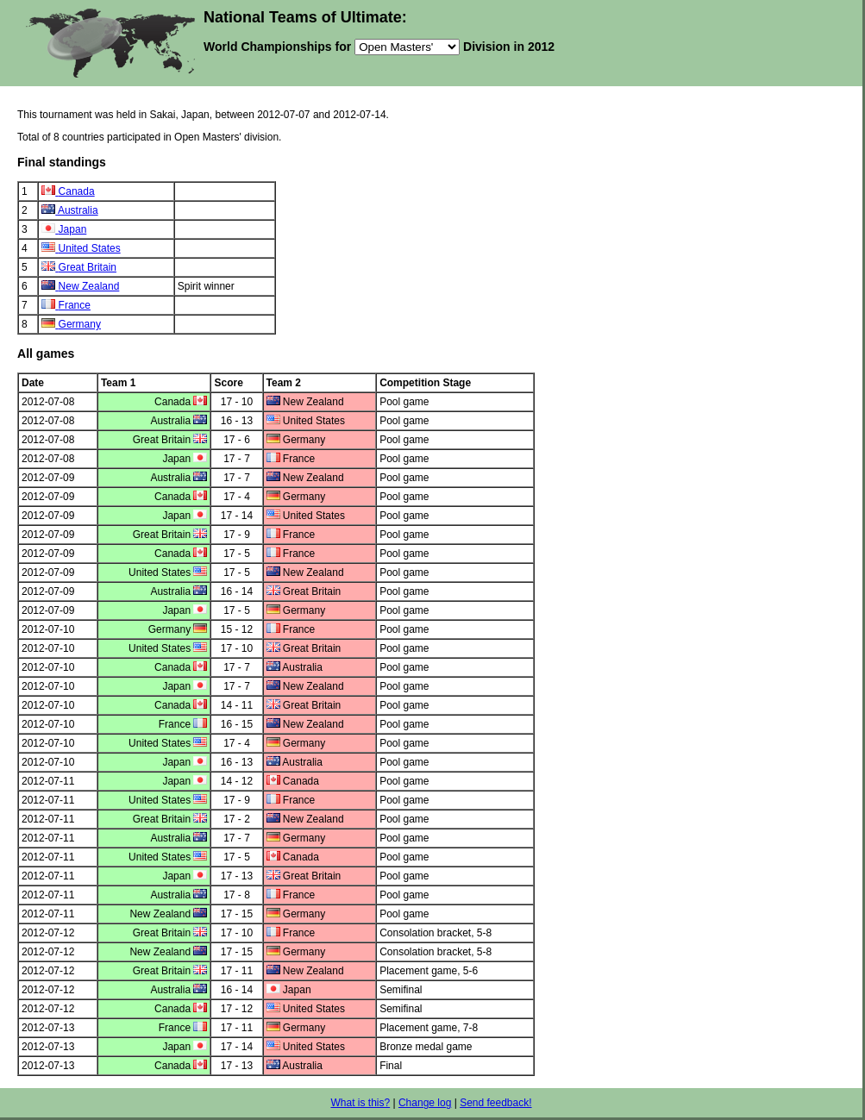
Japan (73, 229)
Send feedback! (495, 1103)
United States (90, 248)
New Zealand (89, 286)
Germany (80, 324)
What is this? (360, 1103)
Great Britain (87, 267)
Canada (77, 191)
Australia (78, 210)
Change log (424, 1103)
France (75, 305)
